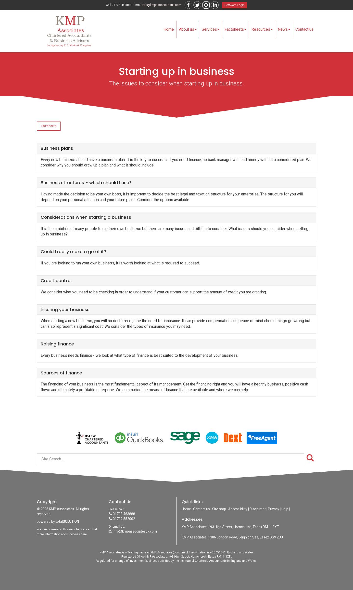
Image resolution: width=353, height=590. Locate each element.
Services (210, 29)
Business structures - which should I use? (86, 182)
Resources (262, 29)
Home (169, 29)
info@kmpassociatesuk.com (161, 5)
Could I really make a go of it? (73, 251)
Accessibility (237, 509)
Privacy (273, 509)
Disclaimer (258, 509)
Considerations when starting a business (86, 217)
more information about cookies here (62, 534)
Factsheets (235, 29)
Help (284, 509)
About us (188, 29)
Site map (219, 509)
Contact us (304, 29)
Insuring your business (65, 309)
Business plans (57, 148)
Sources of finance (61, 373)
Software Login (235, 5)
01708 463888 (122, 514)
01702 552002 (122, 519)
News (284, 29)
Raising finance (57, 344)
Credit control (56, 280)
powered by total (58, 521)
